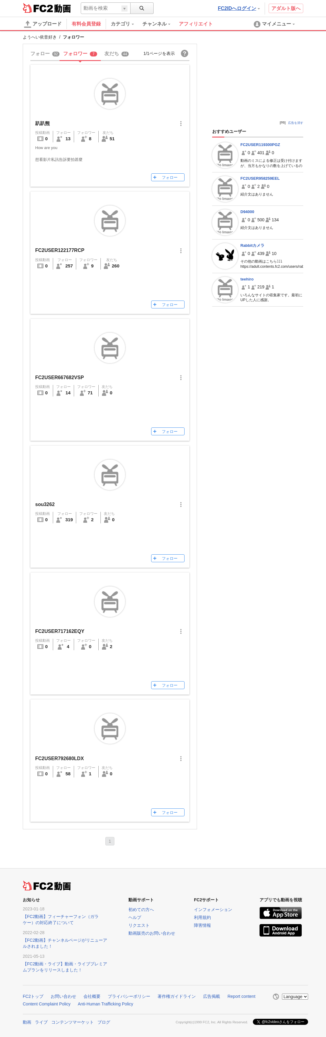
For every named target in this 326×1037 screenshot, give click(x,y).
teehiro (246, 279)
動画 (27, 1022)
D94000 (247, 211)
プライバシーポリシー (129, 996)
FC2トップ (33, 996)
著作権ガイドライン (177, 996)
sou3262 (45, 504)
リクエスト (139, 925)
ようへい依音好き (40, 37)
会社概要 (91, 996)
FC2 (38, 8)
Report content (241, 996)
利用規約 (202, 917)
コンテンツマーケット (72, 1022)
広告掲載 (211, 996)
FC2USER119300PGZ (260, 144)
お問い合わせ (63, 996)
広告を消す (295, 122)
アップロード (43, 24)
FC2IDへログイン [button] (239, 8)
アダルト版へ (286, 8)
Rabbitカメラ (252, 245)
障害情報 (202, 925)
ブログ (103, 1022)
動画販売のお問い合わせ (151, 933)
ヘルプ (134, 917)
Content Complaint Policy (46, 1003)
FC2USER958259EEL (260, 178)
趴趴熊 (42, 123)
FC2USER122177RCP (59, 250)
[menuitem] (126, 24)
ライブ (41, 1022)
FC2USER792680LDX (59, 758)
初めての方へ (141, 909)
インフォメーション (213, 909)
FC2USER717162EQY (59, 631)
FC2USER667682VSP (59, 377)
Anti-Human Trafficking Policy (105, 1003)
